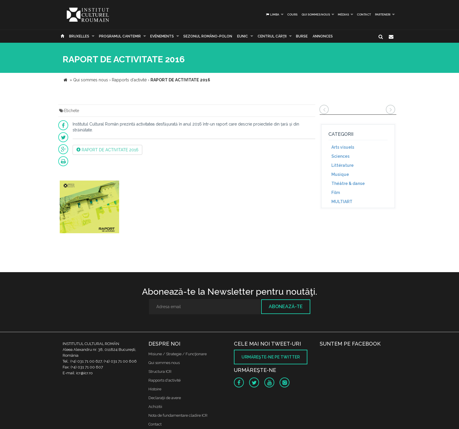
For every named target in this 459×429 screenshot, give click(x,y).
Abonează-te (286, 306)
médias (343, 14)
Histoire (154, 389)
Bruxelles (79, 36)
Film (335, 192)
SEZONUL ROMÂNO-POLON (207, 36)
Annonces (323, 36)
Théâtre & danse (348, 183)
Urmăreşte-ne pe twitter (271, 357)
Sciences (340, 156)
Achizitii (155, 406)
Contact (364, 14)
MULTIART (341, 201)
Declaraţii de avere (164, 398)
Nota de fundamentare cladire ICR (178, 415)
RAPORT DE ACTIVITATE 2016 (107, 149)
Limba (272, 14)
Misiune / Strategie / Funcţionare (177, 354)
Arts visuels (342, 147)
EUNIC (242, 36)
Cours (292, 14)
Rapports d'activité (164, 380)
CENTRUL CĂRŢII (272, 36)
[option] (89, 208)
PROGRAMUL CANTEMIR (120, 36)
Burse (302, 36)
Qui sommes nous (316, 14)
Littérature (342, 165)
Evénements (162, 36)
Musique (340, 174)
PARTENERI (383, 14)
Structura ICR (160, 371)
